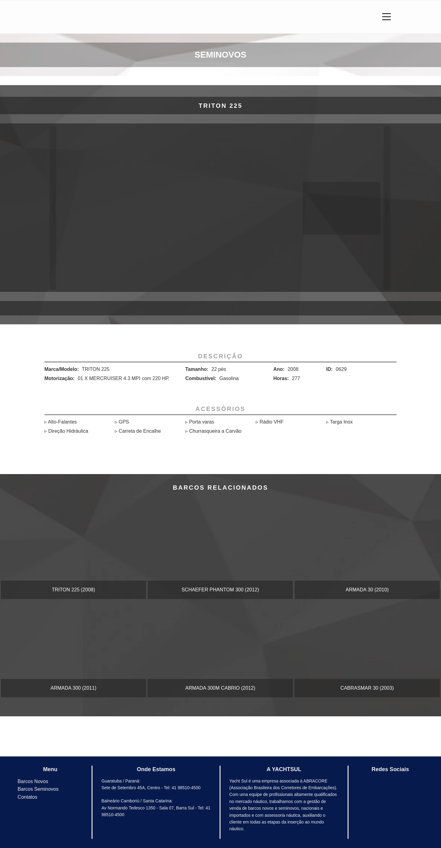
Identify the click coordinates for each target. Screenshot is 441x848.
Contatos (27, 797)
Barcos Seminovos (38, 789)
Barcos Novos (33, 781)
